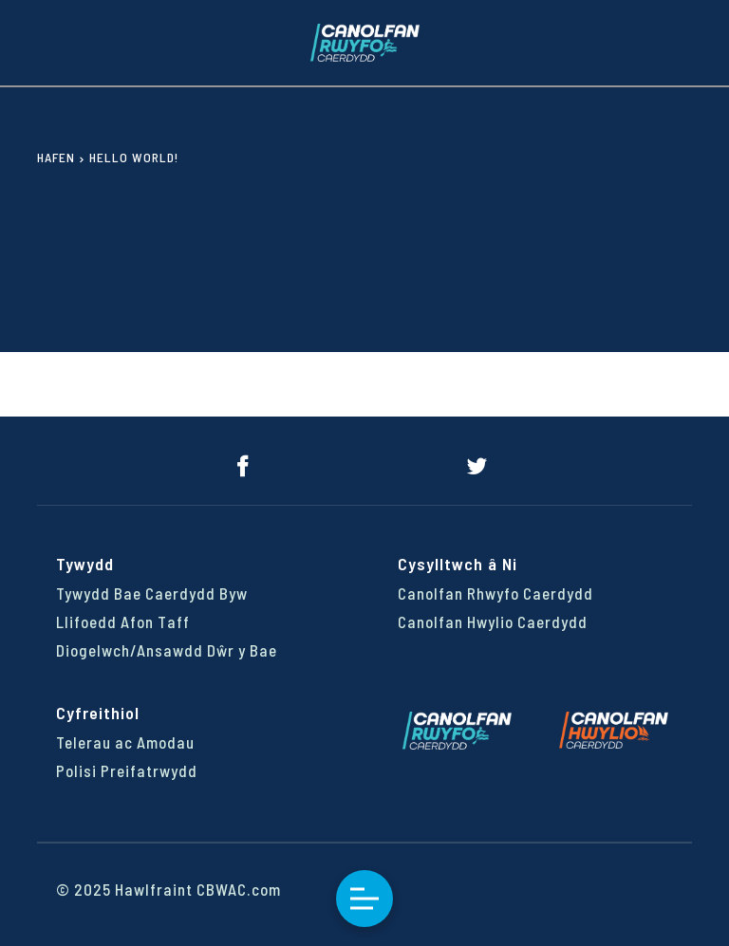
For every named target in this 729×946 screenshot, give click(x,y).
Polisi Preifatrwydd (126, 770)
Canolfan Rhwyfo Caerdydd (495, 593)
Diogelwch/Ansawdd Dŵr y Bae (166, 649)
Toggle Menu (364, 899)
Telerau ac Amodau (125, 742)
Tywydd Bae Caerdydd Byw (152, 593)
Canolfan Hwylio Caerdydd (493, 621)
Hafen (56, 157)
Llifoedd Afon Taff (123, 621)
